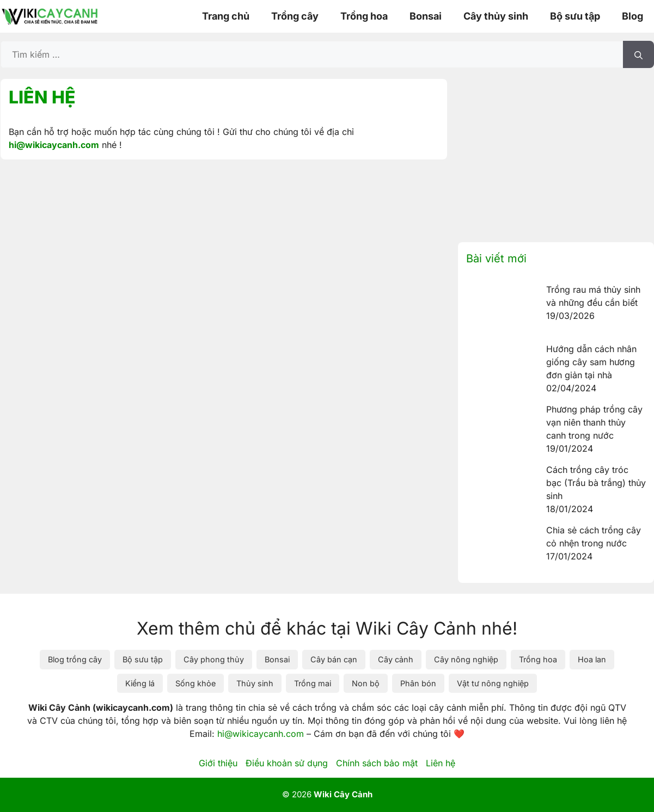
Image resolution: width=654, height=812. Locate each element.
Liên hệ (440, 763)
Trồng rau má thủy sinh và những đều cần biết (593, 296)
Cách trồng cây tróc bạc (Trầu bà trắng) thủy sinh (596, 482)
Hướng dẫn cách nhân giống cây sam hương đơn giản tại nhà (591, 361)
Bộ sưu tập (575, 16)
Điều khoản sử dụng (287, 763)
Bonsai (425, 16)
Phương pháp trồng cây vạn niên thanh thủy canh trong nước (594, 422)
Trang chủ (225, 16)
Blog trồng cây (75, 659)
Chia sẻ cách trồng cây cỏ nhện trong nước (593, 537)
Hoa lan (592, 659)
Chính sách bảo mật (377, 763)
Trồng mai (312, 683)
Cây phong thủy (214, 659)
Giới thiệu (218, 763)
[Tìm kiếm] (638, 54)
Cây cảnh (395, 659)
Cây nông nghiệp (466, 659)
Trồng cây (295, 16)
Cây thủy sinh (495, 16)
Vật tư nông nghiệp (493, 683)
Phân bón (418, 683)
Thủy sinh (254, 683)
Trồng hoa (364, 16)
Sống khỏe (195, 683)
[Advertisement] (556, 155)
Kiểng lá (140, 683)
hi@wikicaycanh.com (54, 144)
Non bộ (366, 683)
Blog (632, 16)
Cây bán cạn (333, 659)
